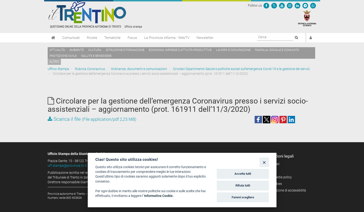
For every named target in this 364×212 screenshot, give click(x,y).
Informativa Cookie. (159, 196)
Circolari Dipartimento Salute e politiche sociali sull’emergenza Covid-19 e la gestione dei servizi (241, 69)
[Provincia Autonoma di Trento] (307, 18)
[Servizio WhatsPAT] (313, 5)
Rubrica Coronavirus (90, 69)
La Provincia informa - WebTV (166, 38)
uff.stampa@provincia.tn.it (67, 165)
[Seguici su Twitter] (274, 5)
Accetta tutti (242, 173)
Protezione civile (63, 56)
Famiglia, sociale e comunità (277, 50)
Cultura (94, 50)
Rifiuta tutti (242, 185)
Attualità (57, 50)
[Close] (264, 162)
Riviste (92, 38)
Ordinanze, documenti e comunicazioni (139, 69)
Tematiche (112, 38)
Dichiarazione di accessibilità (285, 190)
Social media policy (278, 177)
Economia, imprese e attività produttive (180, 50)
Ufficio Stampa (58, 69)
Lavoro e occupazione (233, 50)
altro (54, 61)
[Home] (53, 37)
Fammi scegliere (243, 197)
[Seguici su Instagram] (289, 5)
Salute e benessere (96, 56)
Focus (132, 38)
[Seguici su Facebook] (266, 5)
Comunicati (71, 38)
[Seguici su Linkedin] (297, 5)
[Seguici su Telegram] (305, 5)
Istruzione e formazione (125, 50)
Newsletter (205, 38)
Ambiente (76, 50)
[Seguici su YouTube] (282, 5)
